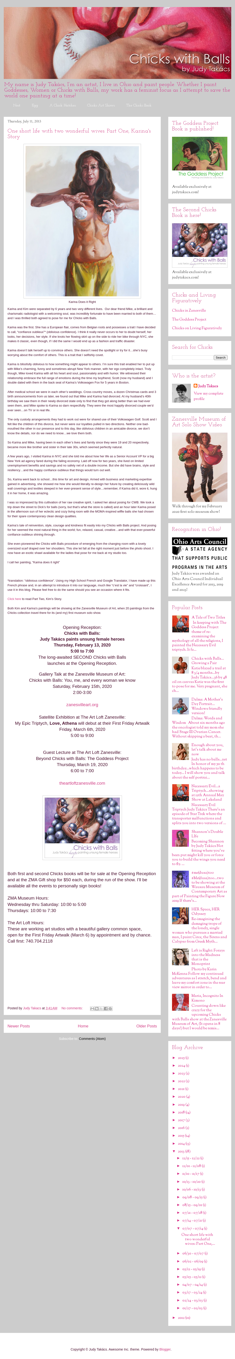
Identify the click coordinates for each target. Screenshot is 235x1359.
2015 (181, 1136)
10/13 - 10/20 (191, 1182)
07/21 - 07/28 (192, 1213)
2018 (181, 1112)
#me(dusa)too (203, 873)
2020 (182, 1097)
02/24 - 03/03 (193, 1300)
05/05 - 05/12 (192, 1277)
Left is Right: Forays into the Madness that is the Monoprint (208, 957)
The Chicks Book (139, 105)
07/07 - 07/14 (193, 1228)
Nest (16, 105)
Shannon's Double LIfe (207, 834)
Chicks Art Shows (101, 105)
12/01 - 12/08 (192, 1166)
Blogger (164, 1349)
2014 (181, 1144)
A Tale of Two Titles (208, 617)
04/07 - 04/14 (193, 1285)
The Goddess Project (189, 319)
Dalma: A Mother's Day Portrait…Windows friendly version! (207, 706)
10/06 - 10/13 (192, 1189)
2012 (181, 1318)
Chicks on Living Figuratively (197, 328)
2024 (182, 1066)
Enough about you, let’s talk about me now (207, 750)
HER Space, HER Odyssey (206, 912)
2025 (181, 1058)
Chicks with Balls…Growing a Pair (208, 661)
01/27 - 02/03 (192, 1308)
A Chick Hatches (63, 105)
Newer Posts (19, 1026)
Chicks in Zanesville (189, 310)
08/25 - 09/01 (192, 1205)
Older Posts (146, 1026)
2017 (182, 1120)
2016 (181, 1128)
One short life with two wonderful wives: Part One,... (198, 1239)
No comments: (73, 1008)
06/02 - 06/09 (193, 1261)
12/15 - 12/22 (191, 1158)
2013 (181, 1151)
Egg (35, 105)
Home (83, 1026)
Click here (14, 599)
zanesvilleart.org (82, 704)
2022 (182, 1081)
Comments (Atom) (92, 1039)
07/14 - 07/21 (192, 1220)
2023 (182, 1073)
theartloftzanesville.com (82, 783)
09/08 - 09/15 (192, 1197)
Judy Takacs (208, 386)
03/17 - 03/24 (192, 1292)
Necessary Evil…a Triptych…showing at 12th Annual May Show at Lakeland (208, 793)
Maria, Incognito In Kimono (207, 998)
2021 (181, 1089)
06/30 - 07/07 (193, 1253)
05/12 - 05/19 (192, 1269)
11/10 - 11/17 (191, 1174)
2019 (181, 1105)
